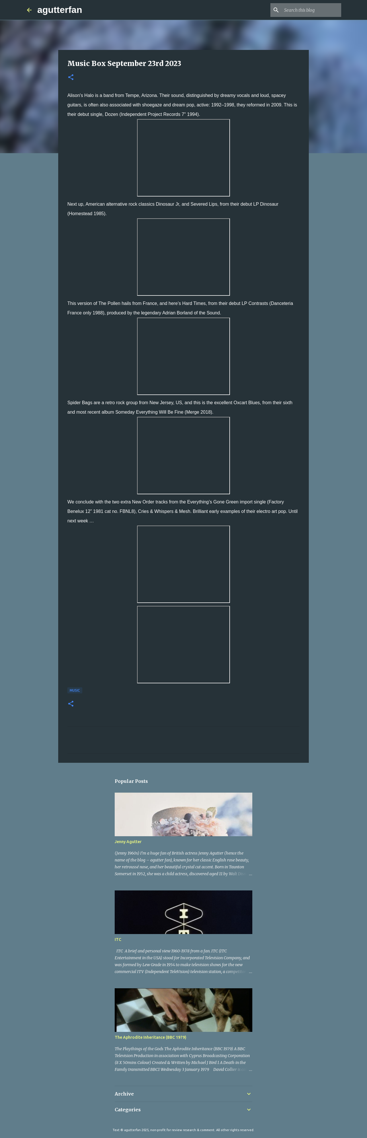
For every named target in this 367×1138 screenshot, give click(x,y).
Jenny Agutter (128, 841)
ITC (118, 939)
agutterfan (59, 10)
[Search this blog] (311, 10)
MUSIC (75, 690)
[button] (70, 77)
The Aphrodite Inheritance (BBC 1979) (150, 1037)
